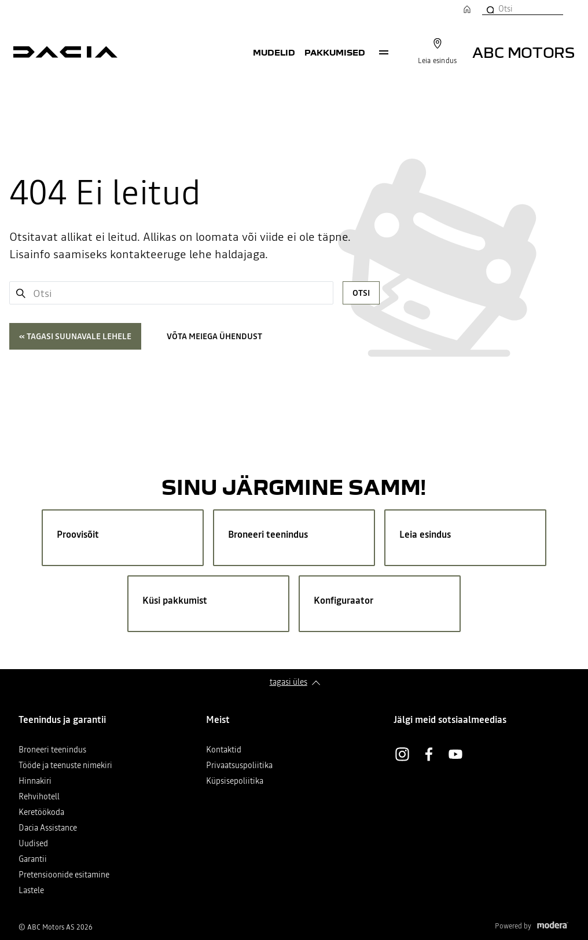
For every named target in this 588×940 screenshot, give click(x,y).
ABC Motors (523, 51)
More (384, 52)
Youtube (455, 754)
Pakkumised (334, 52)
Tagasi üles (288, 682)
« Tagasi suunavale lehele (75, 336)
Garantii (33, 860)
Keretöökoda (41, 813)
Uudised (33, 844)
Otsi (361, 293)
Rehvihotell (39, 797)
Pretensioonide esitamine (64, 875)
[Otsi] (489, 8)
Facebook (429, 754)
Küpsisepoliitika (234, 782)
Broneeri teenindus (52, 750)
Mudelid (274, 52)
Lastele (31, 891)
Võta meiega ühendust (214, 336)
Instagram (402, 754)
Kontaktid (223, 750)
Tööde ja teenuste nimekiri (65, 766)
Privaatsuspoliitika (239, 766)
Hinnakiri (35, 782)
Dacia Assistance (48, 828)
